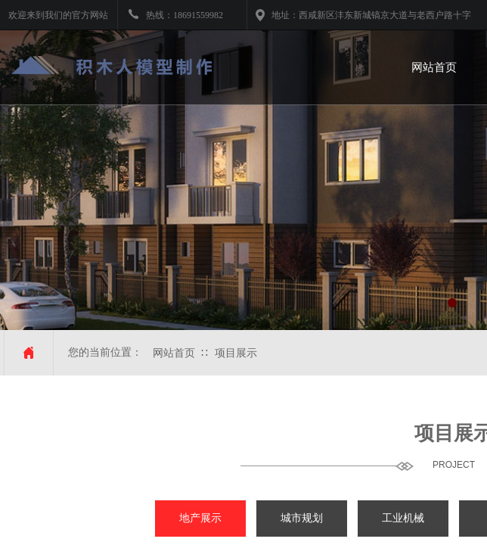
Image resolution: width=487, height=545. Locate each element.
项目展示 (236, 353)
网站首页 (174, 353)
